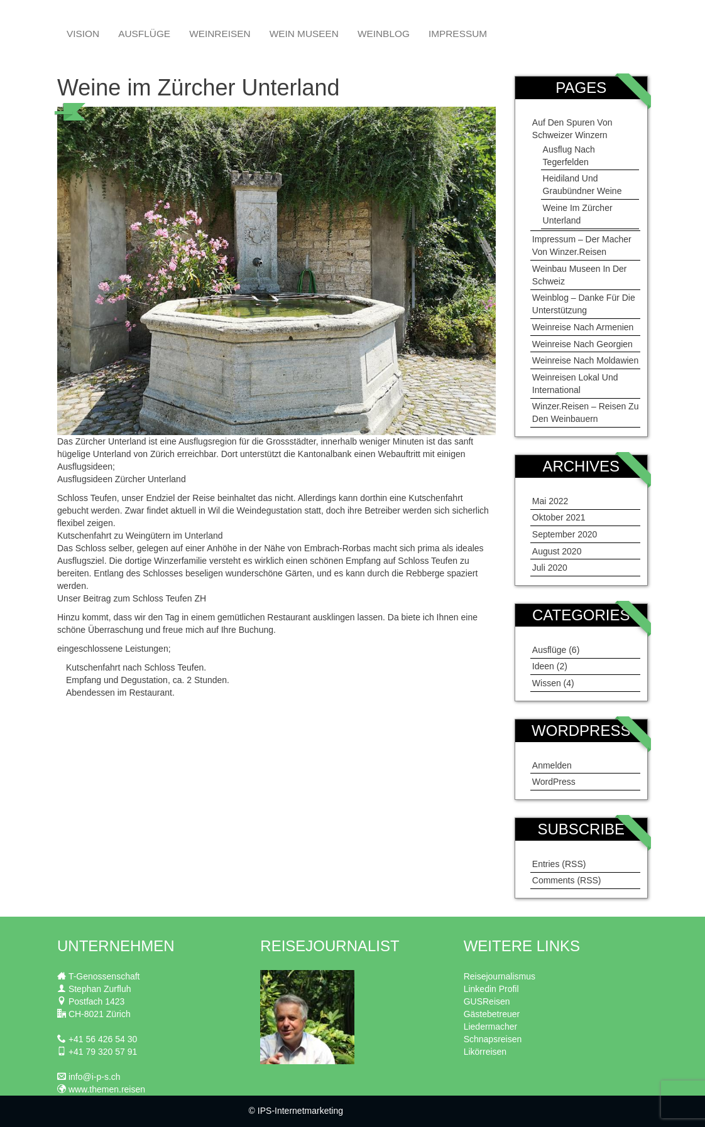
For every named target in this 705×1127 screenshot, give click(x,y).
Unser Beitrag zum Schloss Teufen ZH (131, 598)
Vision (83, 33)
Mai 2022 (550, 501)
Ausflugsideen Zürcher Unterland (121, 479)
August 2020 (557, 551)
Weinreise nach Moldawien (585, 360)
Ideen (543, 666)
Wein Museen (304, 33)
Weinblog (384, 33)
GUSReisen (487, 1001)
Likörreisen (485, 1052)
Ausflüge (144, 33)
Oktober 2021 (559, 517)
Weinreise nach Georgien (582, 344)
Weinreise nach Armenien (583, 327)
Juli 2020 (549, 568)
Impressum (458, 33)
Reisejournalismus (499, 976)
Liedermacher (491, 1027)
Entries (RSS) (559, 864)
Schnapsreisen (493, 1039)
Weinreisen (219, 33)
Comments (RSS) (566, 880)
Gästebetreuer (492, 1014)
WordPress (554, 782)
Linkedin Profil (491, 989)
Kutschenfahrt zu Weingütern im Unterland (140, 536)
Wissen (546, 683)
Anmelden (552, 765)
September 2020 (565, 534)
